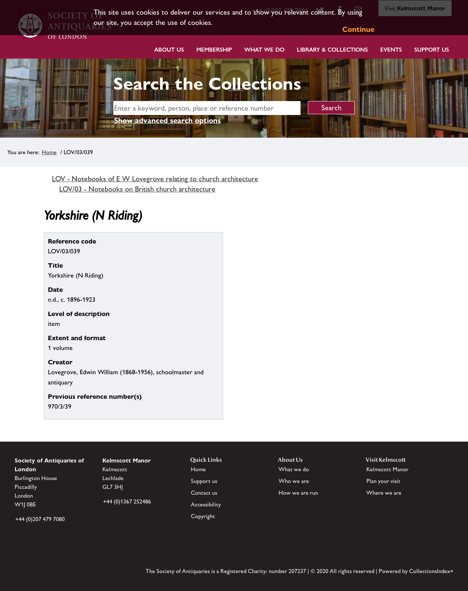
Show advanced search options (167, 120)
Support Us (431, 49)
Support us (204, 480)
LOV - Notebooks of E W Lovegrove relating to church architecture (155, 178)
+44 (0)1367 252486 (127, 501)
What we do (264, 49)
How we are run (298, 492)
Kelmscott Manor (387, 469)
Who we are (294, 480)
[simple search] (207, 108)
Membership (214, 49)
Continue (358, 29)
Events (391, 49)
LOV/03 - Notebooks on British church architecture (137, 189)
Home (49, 152)
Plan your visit (383, 480)
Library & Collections (332, 49)
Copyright (203, 516)
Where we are (383, 492)
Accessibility (206, 504)
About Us (169, 49)
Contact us (204, 492)
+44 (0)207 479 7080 (40, 519)
